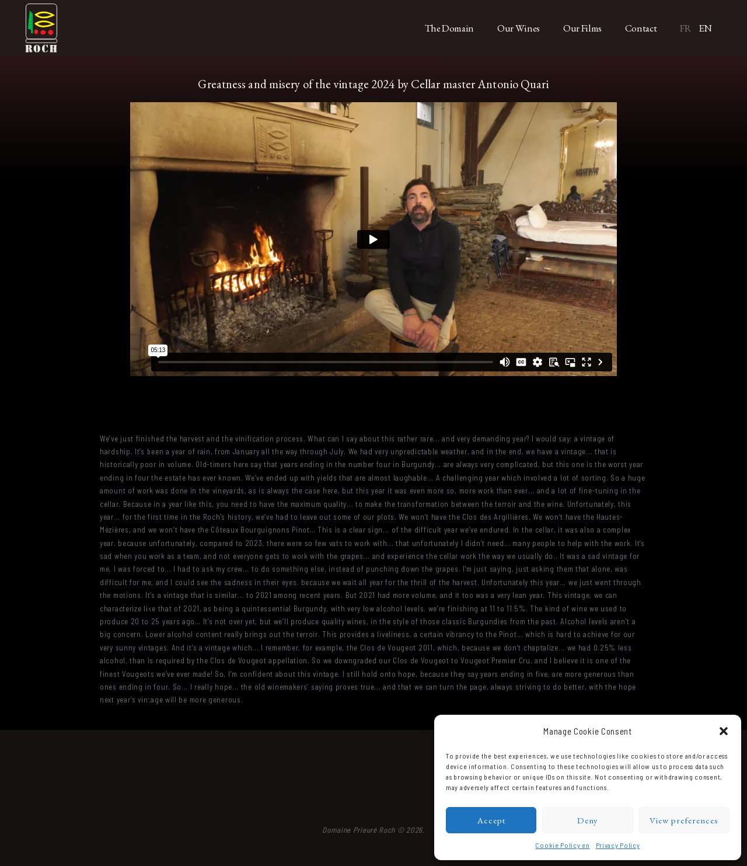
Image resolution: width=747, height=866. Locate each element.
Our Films (582, 28)
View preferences (684, 820)
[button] (723, 731)
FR (685, 28)
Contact (641, 28)
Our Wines (518, 28)
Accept (491, 820)
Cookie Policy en (562, 845)
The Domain (449, 28)
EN (705, 28)
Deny (587, 820)
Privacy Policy (618, 845)
